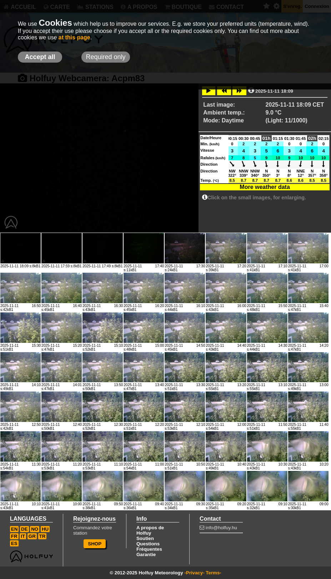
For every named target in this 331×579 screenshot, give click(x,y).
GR (32, 536)
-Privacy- (194, 572)
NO (34, 529)
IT (23, 536)
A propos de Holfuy (150, 530)
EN (14, 529)
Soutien (145, 538)
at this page (74, 37)
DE (24, 529)
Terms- (213, 572)
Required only (105, 56)
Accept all (40, 56)
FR (14, 536)
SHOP (94, 543)
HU (45, 529)
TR (42, 536)
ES (14, 543)
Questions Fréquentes (149, 546)
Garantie (146, 554)
